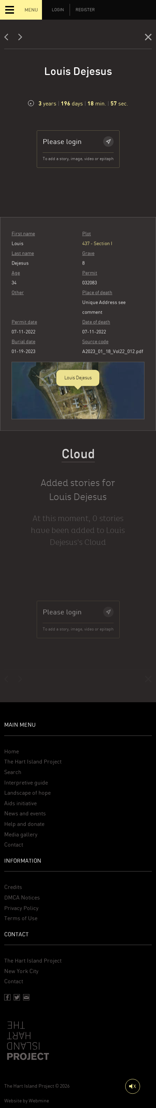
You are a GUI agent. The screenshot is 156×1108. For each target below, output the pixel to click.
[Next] (20, 39)
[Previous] (8, 39)
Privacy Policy (21, 908)
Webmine (39, 1100)
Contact (13, 844)
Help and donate (24, 824)
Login (58, 9)
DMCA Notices (22, 897)
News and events (25, 813)
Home (11, 751)
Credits (13, 887)
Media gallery (20, 834)
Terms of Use (20, 918)
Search (12, 772)
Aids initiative (20, 803)
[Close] (148, 39)
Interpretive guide (26, 782)
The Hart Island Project (33, 761)
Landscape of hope (27, 792)
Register (85, 9)
